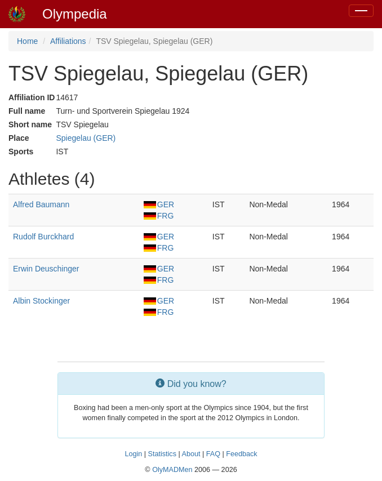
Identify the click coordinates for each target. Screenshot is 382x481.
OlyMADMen (172, 470)
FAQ (213, 454)
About (191, 454)
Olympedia (74, 13)
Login (133, 454)
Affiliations (68, 41)
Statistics (162, 454)
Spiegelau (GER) (86, 137)
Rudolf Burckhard (43, 236)
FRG (159, 215)
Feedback (241, 454)
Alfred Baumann (41, 204)
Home (27, 41)
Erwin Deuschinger (46, 268)
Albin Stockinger (41, 300)
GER (159, 204)
